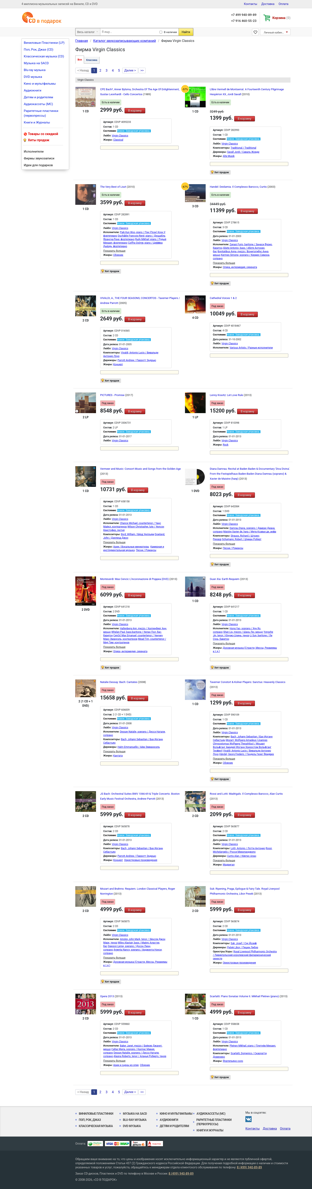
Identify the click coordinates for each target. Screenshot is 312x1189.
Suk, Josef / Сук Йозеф (244, 943)
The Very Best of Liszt (113, 186)
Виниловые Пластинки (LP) (44, 43)
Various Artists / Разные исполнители (251, 347)
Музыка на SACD (36, 63)
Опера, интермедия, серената (240, 267)
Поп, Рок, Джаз (90, 1119)
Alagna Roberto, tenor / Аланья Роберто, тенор (140, 1056)
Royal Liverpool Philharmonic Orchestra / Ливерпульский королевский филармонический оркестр (245, 955)
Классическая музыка (96, 1126)
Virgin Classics (120, 135)
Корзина (281, 18)
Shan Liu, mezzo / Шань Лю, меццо (243, 632)
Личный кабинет (274, 32)
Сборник (118, 255)
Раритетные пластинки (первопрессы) (41, 113)
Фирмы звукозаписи (39, 158)
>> (142, 70)
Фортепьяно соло (233, 1061)
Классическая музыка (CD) (44, 56)
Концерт (118, 364)
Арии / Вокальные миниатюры (131, 546)
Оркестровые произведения (140, 860)
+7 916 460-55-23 (243, 21)
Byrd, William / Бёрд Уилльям (137, 534)
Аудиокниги (32, 90)
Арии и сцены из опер (126, 1065)
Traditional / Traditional (243, 147)
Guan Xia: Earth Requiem (225, 579)
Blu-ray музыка (35, 70)
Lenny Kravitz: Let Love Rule (227, 395)
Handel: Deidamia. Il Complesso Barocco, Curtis (239, 186)
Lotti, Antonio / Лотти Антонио (248, 848)
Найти (186, 32)
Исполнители (34, 151)
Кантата (117, 755)
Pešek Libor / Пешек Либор (242, 947)
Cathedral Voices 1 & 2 (223, 298)
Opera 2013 (107, 996)
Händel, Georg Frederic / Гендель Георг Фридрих (246, 754)
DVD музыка (33, 77)
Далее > (130, 70)
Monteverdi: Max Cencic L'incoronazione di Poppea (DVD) (134, 579)
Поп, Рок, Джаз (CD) (38, 49)
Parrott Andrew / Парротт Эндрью (137, 360)
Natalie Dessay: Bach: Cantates (119, 682)
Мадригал (228, 864)
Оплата (283, 4)
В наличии (170, 32)
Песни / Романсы (146, 550)
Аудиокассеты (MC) (38, 104)
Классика (91, 60)
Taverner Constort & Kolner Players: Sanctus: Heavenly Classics (247, 682)
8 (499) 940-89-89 (249, 1167)
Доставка (267, 4)
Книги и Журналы (37, 122)
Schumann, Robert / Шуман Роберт (241, 539)
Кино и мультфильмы (40, 83)
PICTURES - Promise (112, 395)
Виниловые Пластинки (96, 1113)
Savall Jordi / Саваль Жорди (243, 152)
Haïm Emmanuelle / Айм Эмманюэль (139, 747)
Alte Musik (228, 156)
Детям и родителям (38, 97)
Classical (118, 139)
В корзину (135, 110)
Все (80, 59)
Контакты (250, 4)
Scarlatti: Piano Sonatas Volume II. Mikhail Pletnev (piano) (245, 996)
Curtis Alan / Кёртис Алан (241, 856)
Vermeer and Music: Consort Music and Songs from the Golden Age (140, 468)
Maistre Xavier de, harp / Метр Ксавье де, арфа (249, 531)
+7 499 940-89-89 (243, 15)
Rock (225, 444)
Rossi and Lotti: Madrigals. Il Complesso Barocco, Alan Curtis (246, 793)
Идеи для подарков (38, 165)
